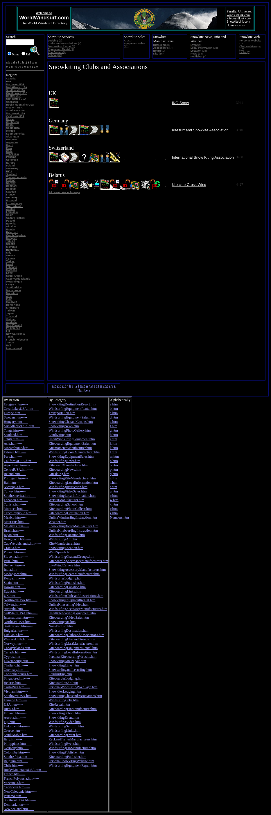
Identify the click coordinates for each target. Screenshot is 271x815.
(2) (55, 40)
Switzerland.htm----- (18, 626)
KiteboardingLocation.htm (67, 587)
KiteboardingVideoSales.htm (69, 617)
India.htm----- (13, 570)
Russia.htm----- (14, 709)
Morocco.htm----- (16, 509)
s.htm (113, 483)
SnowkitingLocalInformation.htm (72, 496)
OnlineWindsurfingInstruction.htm (73, 517)
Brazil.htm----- (14, 530)
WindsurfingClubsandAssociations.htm (76, 596)
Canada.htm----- (15, 652)
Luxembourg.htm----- (19, 661)
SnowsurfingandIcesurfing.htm (70, 670)
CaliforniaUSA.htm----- (20, 461)
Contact (241, 25)
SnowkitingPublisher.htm (66, 752)
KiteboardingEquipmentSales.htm (72, 443)
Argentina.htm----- (17, 465)
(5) (57, 52)
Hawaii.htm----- (15, 587)
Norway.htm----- (15, 644)
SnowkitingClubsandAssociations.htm (75, 696)
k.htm (114, 448)
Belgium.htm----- (16, 761)
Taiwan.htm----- (15, 604)
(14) (197, 53)
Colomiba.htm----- (17, 752)
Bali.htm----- (13, 483)
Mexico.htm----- (15, 517)
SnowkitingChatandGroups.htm (71, 422)
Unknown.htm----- (17, 726)
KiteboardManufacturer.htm (68, 465)
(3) (61, 46)
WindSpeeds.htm (60, 552)
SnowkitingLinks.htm (64, 665)
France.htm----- (14, 774)
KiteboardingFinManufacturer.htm (73, 709)
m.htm (114, 456)
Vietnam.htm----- (16, 691)
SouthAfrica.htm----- (18, 757)
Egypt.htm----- (14, 591)
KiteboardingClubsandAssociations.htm (76, 635)
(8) (161, 45)
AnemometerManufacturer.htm (70, 448)
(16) (158, 53)
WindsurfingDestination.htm (68, 631)
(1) (128, 40)
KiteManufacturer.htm (64, 543)
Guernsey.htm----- (16, 670)
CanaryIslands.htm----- (20, 648)
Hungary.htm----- (16, 422)
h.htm (114, 435)
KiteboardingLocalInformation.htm (73, 483)
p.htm (114, 470)
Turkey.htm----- (15, 491)
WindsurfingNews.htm (64, 461)
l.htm (113, 452)
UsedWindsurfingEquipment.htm (72, 439)
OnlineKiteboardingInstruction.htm (73, 530)
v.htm (114, 496)
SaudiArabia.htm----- (18, 735)
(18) (204, 47)
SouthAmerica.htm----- (20, 496)
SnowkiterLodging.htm (65, 691)
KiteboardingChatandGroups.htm (72, 639)
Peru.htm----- (13, 456)
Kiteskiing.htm (59, 474)
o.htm (114, 465)
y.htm (114, 509)
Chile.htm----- (14, 765)
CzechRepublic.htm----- (20, 513)
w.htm (114, 500)
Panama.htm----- (15, 796)
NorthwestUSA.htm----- (20, 600)
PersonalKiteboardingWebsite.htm (72, 657)
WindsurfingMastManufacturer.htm (73, 644)
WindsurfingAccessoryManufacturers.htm (78, 609)
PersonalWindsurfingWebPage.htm (73, 687)
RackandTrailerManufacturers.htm (73, 739)
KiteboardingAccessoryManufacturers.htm (78, 561)
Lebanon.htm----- (16, 500)
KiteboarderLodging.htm (66, 678)
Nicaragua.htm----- (17, 487)
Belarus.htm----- (15, 683)
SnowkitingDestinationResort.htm (72, 404)
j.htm (113, 443)
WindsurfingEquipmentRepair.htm (73, 765)
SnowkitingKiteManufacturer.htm (72, 478)
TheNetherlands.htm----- (21, 674)
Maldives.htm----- (16, 526)
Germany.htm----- (16, 748)
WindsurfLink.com (238, 15)
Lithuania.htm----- (16, 635)
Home (230, 25)
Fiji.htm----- (12, 722)
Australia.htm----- (16, 609)
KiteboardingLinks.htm (65, 591)
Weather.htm (57, 522)
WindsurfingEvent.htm (64, 744)
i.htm (113, 439)
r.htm (113, 478)
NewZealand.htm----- (19, 809)
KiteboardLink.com (239, 18)
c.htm (114, 413)
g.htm (114, 430)
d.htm (114, 417)
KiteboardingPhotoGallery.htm (70, 509)
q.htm (114, 474)
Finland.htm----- (15, 713)
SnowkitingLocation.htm (66, 548)
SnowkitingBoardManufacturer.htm (73, 526)
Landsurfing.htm (60, 674)
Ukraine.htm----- (15, 700)
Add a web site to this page (64, 192)
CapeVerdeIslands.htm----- (22, 543)
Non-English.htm (61, 626)
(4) (199, 56)
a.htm (114, 404)
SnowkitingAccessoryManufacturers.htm (77, 570)
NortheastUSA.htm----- (20, 622)
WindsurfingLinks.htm (64, 731)
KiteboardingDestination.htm (69, 513)
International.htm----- (19, 617)
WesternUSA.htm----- (19, 639)
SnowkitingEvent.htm (64, 718)
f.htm (113, 426)
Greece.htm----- (15, 731)
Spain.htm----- (14, 583)
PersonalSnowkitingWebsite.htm (71, 761)
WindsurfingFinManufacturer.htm (72, 748)
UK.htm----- (12, 596)
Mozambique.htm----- (19, 448)
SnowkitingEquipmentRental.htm (72, 600)
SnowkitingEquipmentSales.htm (71, 456)
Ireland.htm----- (15, 474)
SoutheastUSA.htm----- (20, 800)
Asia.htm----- (13, 443)
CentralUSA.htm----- (18, 470)
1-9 (36, 66)
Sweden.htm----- (15, 417)
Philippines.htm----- (18, 744)
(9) (196, 45)
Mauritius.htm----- (16, 522)
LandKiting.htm (60, 435)
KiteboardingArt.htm (63, 683)
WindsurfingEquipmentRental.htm (73, 409)
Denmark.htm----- (16, 805)
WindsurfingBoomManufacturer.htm (74, 452)
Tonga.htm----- (14, 430)
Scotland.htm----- (16, 435)
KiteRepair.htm (59, 704)
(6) (64, 43)
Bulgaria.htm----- (16, 631)
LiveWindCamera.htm (64, 565)
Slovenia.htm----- (16, 557)
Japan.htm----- (14, 535)
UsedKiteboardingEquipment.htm (72, 613)
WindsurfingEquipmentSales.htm (72, 417)
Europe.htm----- (15, 413)
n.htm (114, 461)
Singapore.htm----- (17, 678)
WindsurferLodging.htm (65, 578)
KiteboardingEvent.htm (65, 735)
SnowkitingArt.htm (62, 622)
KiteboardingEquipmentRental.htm (73, 648)
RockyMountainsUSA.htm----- (25, 770)
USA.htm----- (13, 704)
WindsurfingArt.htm (63, 539)
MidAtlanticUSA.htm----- (22, 426)
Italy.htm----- (13, 739)
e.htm (114, 422)
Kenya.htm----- (14, 578)
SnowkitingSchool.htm (64, 713)
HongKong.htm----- (17, 539)
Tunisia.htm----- (15, 504)
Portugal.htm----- (16, 478)
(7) (61, 49)
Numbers (83, 390)
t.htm (113, 487)
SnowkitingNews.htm (64, 426)
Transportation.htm (62, 413)
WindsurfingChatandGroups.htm (71, 557)
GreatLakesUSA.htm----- (21, 409)
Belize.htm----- (14, 565)
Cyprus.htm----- (15, 657)
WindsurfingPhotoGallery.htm (70, 430)
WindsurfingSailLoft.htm (66, 726)
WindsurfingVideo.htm (64, 722)
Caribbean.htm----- (17, 787)
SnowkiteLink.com (238, 21)
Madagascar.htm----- (18, 574)
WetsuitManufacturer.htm (66, 500)
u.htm (114, 491)
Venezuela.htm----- (17, 783)
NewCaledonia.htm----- (20, 791)
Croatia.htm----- (15, 548)
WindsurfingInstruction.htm (68, 487)
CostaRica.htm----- (17, 687)
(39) (55, 55)
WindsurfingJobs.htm (63, 700)
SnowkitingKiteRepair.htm (67, 661)
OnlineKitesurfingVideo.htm (69, 604)
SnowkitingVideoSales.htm (68, 491)
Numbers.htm (119, 517)
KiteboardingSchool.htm (66, 504)
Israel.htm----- (14, 561)
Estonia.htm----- (15, 452)
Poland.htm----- (15, 552)
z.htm (114, 513)
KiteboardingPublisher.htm (67, 757)
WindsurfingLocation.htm (67, 535)
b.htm (114, 409)
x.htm (114, 504)
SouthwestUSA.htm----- (20, 696)
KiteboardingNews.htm (65, 470)
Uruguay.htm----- (16, 404)
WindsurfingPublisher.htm (67, 583)
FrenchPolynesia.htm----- (21, 778)
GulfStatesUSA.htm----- (20, 613)
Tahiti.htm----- (14, 439)
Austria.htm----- (15, 718)
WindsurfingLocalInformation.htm (73, 652)
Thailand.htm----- (16, 665)
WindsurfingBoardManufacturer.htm (74, 574)
